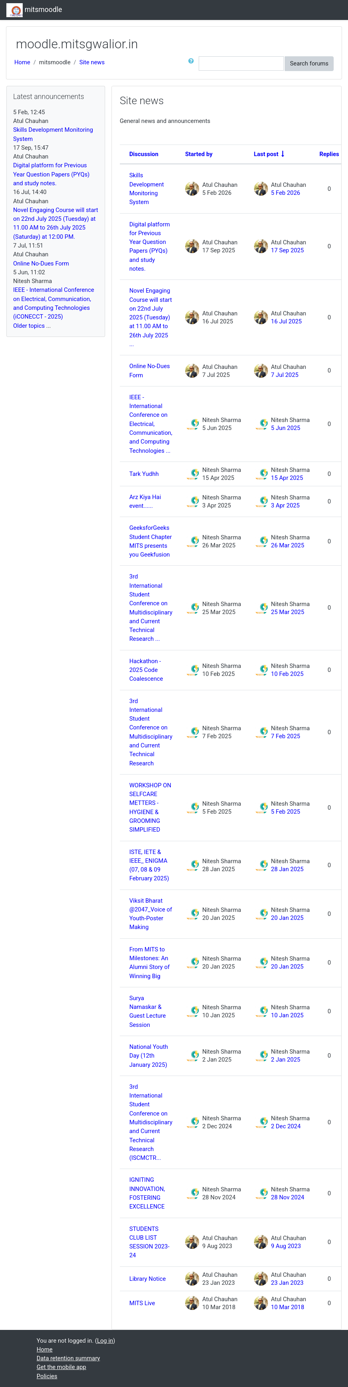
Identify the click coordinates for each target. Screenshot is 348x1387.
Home (22, 62)
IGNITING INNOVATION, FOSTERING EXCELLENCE (147, 1193)
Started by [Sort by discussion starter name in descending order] (199, 154)
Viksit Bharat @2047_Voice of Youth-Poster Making (150, 914)
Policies (47, 1376)
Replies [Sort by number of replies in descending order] (329, 154)
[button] (193, 63)
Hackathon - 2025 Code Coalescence (146, 670)
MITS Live (142, 1303)
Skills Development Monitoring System (146, 189)
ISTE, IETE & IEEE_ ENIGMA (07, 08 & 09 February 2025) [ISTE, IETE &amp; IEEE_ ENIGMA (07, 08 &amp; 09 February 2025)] (149, 865)
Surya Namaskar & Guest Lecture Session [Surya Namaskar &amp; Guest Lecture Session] (147, 1011)
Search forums (309, 63)
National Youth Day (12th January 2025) (148, 1055)
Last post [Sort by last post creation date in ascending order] (266, 154)
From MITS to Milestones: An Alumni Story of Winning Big (149, 963)
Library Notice (147, 1278)
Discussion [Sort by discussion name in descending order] (143, 154)
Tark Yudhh (144, 474)
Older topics (29, 325)
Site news (92, 62)
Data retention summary (68, 1358)
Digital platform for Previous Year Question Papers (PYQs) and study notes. (149, 246)
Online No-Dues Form (149, 370)
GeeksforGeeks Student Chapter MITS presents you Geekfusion (150, 541)
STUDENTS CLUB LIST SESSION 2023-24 (149, 1242)
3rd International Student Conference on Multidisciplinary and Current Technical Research (150, 732)
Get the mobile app (61, 1367)
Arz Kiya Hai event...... (145, 501)
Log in (105, 1340)
